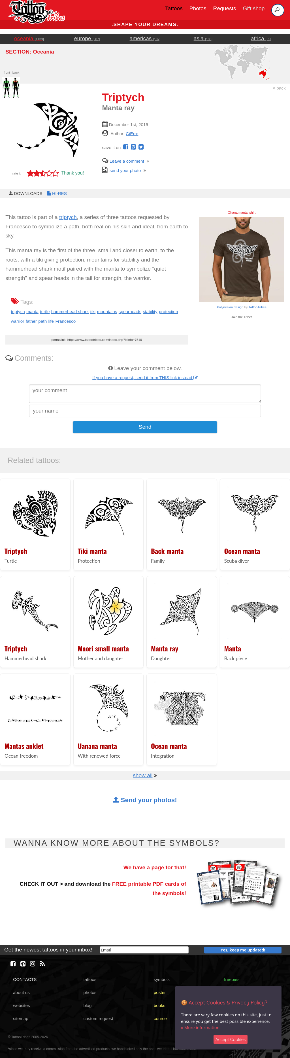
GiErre (132, 133)
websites (21, 1005)
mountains (107, 311)
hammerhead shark (70, 311)
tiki (92, 311)
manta (32, 311)
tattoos (89, 979)
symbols (162, 979)
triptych (68, 217)
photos (89, 992)
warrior (17, 321)
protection (168, 311)
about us (21, 992)
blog (87, 1005)
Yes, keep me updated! (243, 950)
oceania (29, 38)
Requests (224, 8)
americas (145, 38)
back (279, 88)
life (51, 321)
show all (142, 775)
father (31, 321)
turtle (45, 311)
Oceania (43, 52)
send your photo (121, 170)
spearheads (130, 311)
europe (87, 38)
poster (160, 992)
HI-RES (56, 193)
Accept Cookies (231, 1039)
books (159, 1005)
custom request (98, 1018)
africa (261, 38)
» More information (200, 1027)
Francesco (66, 321)
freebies (232, 979)
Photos (197, 8)
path (42, 321)
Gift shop (254, 8)
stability (150, 311)
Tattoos (174, 8)
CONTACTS (25, 979)
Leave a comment (123, 161)
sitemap (20, 1018)
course (160, 1018)
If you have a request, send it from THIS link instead (145, 377)
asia (203, 38)
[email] (144, 949)
